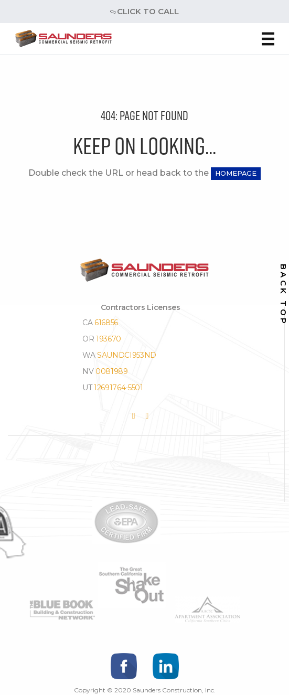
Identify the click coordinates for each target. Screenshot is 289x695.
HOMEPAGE (235, 173)
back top (283, 295)
